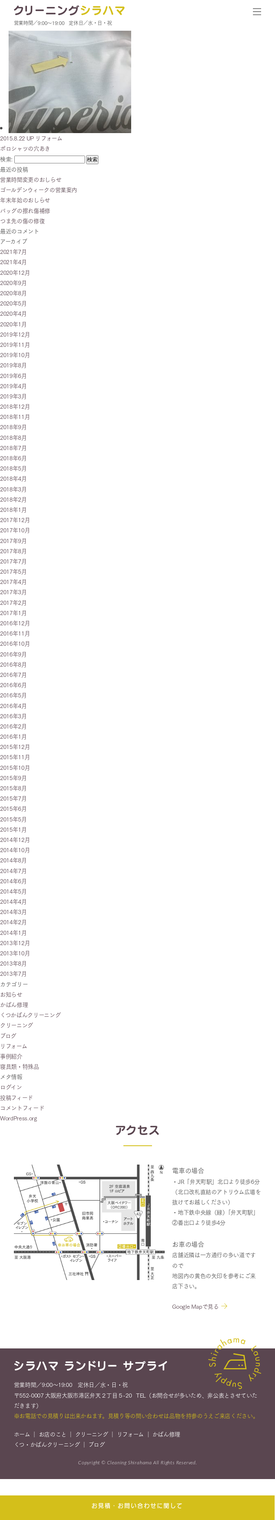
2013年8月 (13, 963)
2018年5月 (13, 468)
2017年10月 (15, 529)
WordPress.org (18, 1117)
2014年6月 (13, 880)
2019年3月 (13, 395)
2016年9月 (13, 653)
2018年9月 (13, 426)
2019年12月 (15, 334)
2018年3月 (13, 488)
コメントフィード (22, 1107)
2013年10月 (15, 952)
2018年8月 (13, 437)
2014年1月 (13, 932)
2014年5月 (13, 891)
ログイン (11, 1086)
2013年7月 (13, 973)
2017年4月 (13, 581)
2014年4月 (13, 901)
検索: (6, 158)
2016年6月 (13, 684)
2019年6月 (13, 375)
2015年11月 (15, 756)
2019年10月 (15, 354)
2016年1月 (13, 736)
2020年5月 (13, 303)
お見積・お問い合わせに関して (137, 1505)
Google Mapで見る (195, 1309)
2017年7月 (13, 560)
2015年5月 (13, 818)
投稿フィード (16, 1097)
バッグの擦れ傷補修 (25, 210)
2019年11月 (15, 344)
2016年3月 (13, 715)
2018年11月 (15, 416)
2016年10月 (15, 643)
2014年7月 (13, 870)
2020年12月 (15, 272)
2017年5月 (13, 571)
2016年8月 (13, 664)
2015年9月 (13, 777)
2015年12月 (15, 746)
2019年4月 (13, 385)
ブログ (8, 1035)
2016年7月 (13, 674)
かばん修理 (14, 1004)
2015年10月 (15, 767)
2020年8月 (13, 292)
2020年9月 (13, 282)
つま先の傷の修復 (22, 220)
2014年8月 (13, 859)
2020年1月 (13, 323)
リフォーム (13, 1045)
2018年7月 (13, 447)
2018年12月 (15, 406)
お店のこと (53, 1437)
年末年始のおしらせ (25, 199)
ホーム (22, 1437)
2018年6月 (13, 457)
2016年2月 (13, 726)
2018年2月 (13, 499)
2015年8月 (13, 787)
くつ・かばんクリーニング (47, 1447)
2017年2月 (13, 602)
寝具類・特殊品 (19, 1066)
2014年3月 (13, 911)
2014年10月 (15, 849)
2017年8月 (13, 550)
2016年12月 (15, 622)
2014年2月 (13, 921)
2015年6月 (13, 808)
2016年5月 (13, 694)
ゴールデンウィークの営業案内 (38, 189)
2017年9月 (13, 540)
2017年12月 (15, 519)
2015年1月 (13, 829)
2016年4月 (13, 705)
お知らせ (11, 994)
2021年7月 (13, 251)
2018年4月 (13, 478)
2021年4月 (13, 261)
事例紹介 (11, 1056)
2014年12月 (15, 839)
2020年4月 (13, 313)
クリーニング (16, 1024)
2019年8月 (13, 364)
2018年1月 (13, 509)
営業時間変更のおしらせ (30, 179)
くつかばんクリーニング (30, 1014)
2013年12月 (15, 942)
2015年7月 (13, 798)
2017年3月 (13, 591)
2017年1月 (13, 612)
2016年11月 (15, 633)
